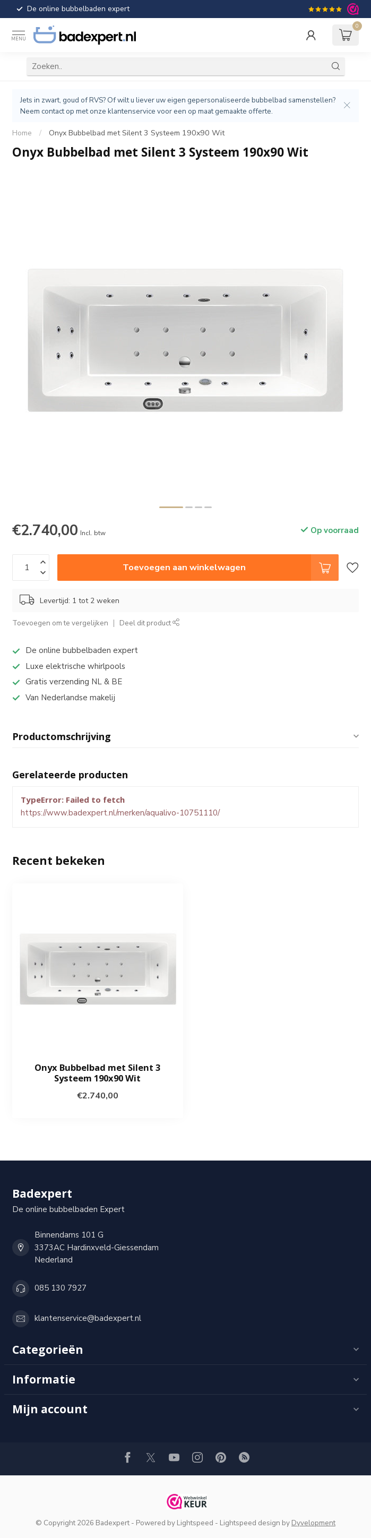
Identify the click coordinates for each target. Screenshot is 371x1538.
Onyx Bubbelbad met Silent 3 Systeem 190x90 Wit (137, 133)
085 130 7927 (60, 1288)
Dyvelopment (313, 1523)
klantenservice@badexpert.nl (87, 1318)
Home (22, 133)
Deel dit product (149, 623)
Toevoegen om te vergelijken (60, 623)
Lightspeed (195, 1523)
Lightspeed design (250, 1523)
